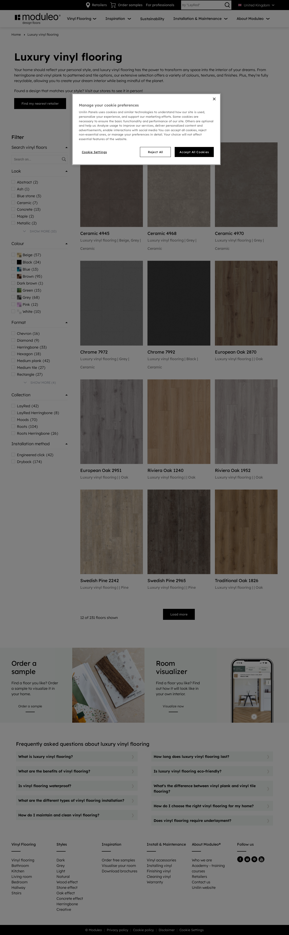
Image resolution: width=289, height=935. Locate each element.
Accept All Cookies (194, 152)
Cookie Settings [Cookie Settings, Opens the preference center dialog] (94, 152)
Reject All (155, 152)
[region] (146, 129)
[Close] (214, 99)
